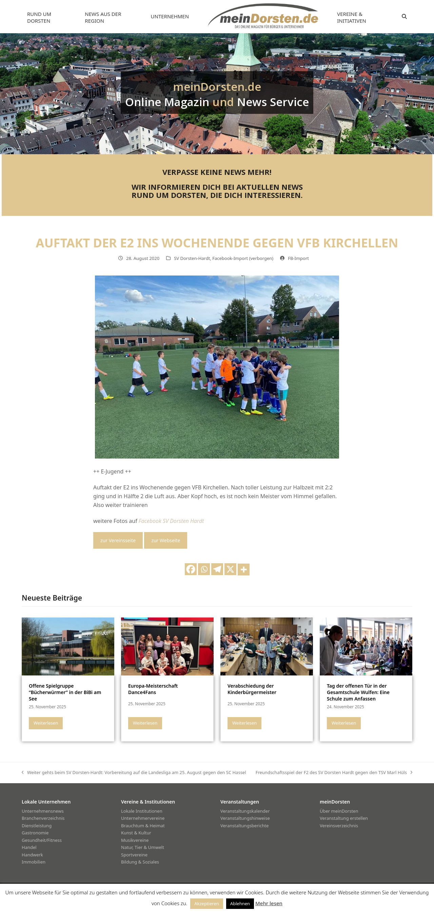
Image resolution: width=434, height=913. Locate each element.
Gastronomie (35, 833)
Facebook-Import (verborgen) (242, 258)
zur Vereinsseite (118, 540)
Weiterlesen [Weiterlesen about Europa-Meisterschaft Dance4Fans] (145, 723)
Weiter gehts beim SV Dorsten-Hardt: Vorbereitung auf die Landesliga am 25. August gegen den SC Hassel (134, 772)
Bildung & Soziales (140, 862)
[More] (244, 569)
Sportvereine (134, 855)
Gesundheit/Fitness (42, 840)
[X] (230, 569)
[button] (404, 16)
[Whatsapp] (204, 569)
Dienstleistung (37, 826)
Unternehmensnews (43, 811)
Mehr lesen (268, 903)
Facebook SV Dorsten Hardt (171, 521)
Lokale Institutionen (141, 811)
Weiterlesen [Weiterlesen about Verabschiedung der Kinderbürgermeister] (244, 723)
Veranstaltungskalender (245, 811)
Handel (29, 847)
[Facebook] (191, 569)
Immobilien (33, 862)
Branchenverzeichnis (43, 818)
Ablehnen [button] (240, 903)
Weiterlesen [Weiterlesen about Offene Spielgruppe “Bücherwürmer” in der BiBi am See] (46, 723)
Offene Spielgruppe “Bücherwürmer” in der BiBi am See (65, 692)
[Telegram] (217, 569)
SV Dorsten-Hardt (192, 258)
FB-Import (298, 258)
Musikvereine (135, 840)
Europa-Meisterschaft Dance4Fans (153, 689)
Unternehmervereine (142, 818)
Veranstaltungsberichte (244, 826)
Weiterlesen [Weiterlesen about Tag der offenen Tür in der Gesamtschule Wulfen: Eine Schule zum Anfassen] (344, 723)
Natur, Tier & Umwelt (142, 847)
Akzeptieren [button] (206, 903)
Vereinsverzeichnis (339, 826)
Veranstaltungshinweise (245, 818)
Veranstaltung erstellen (344, 818)
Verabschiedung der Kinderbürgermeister (252, 689)
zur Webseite (165, 540)
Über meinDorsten (339, 811)
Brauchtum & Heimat (143, 826)
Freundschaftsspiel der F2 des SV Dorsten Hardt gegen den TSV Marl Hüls (334, 772)
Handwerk (32, 855)
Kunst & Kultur (136, 833)
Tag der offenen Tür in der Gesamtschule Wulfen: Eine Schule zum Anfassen (358, 692)
